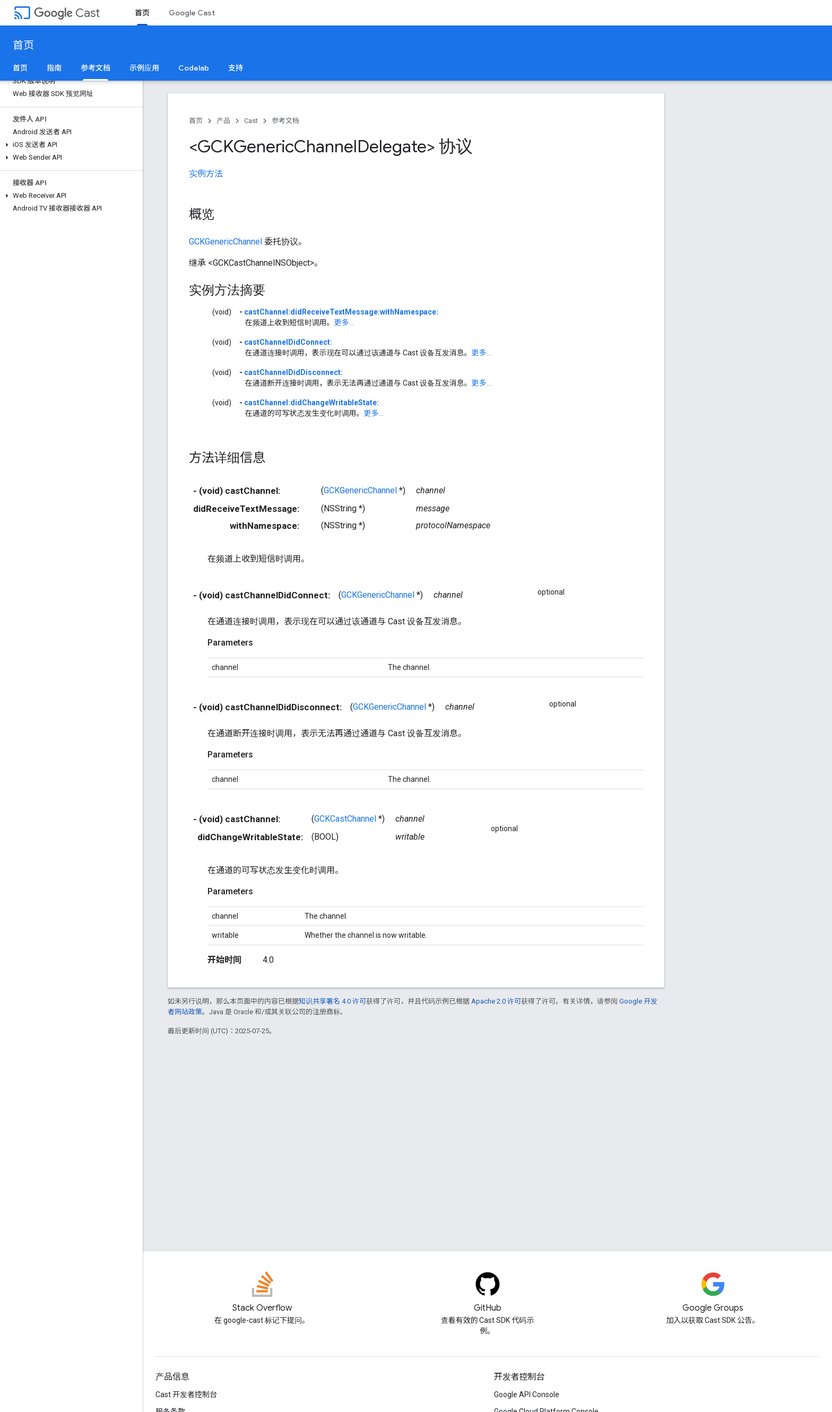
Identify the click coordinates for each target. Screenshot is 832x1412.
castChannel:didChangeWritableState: (311, 402)
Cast (67, 13)
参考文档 (285, 121)
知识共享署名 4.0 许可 (332, 1001)
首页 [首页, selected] (142, 13)
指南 (54, 68)
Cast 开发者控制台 (186, 1394)
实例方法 (206, 174)
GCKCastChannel (345, 819)
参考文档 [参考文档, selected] (95, 68)
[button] (69, 144)
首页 (23, 45)
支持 (235, 68)
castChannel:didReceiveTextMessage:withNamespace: (341, 312)
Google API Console (526, 1394)
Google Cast (192, 13)
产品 (223, 121)
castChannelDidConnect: (288, 342)
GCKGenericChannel (225, 242)
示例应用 (144, 68)
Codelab (193, 68)
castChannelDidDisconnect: (293, 372)
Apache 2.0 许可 (496, 1001)
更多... (344, 322)
